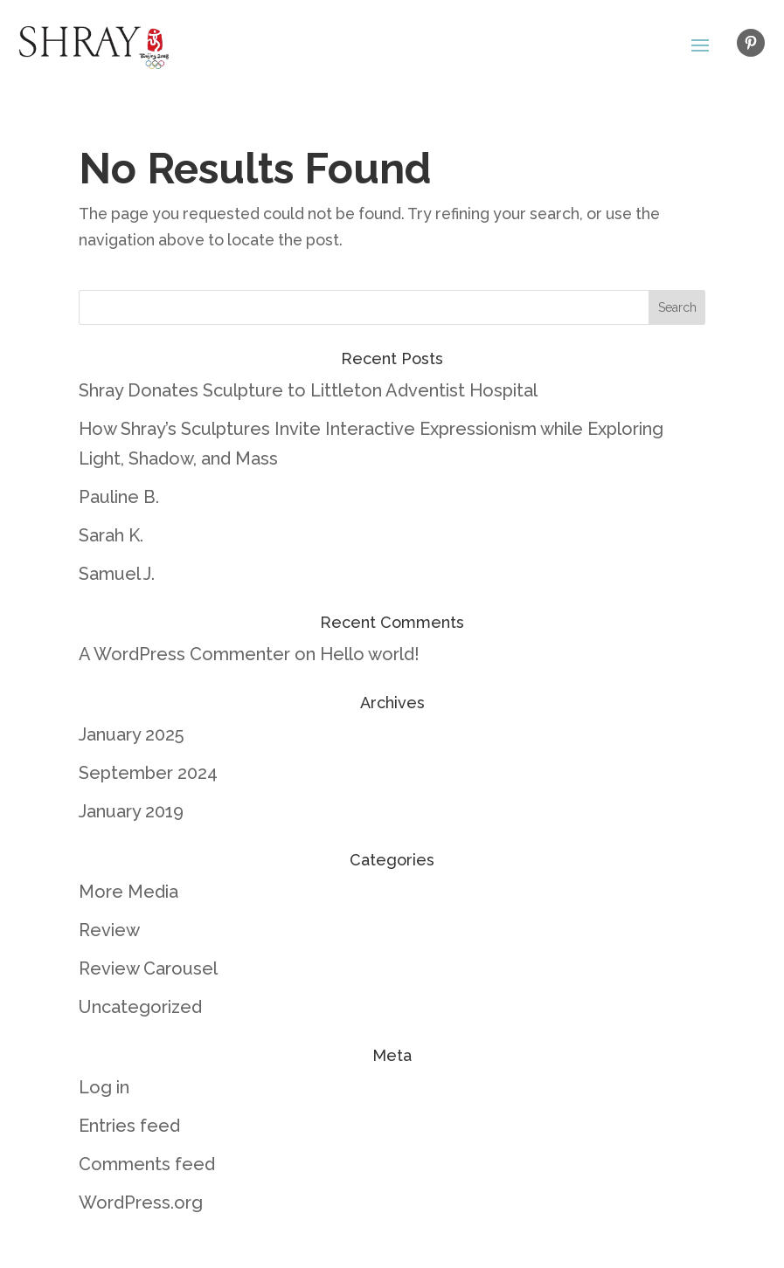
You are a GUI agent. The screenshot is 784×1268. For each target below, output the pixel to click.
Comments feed (147, 1164)
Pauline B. (119, 496)
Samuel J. (117, 573)
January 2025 (131, 734)
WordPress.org (141, 1202)
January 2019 (131, 811)
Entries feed (129, 1125)
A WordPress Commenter (184, 654)
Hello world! (370, 654)
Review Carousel (148, 968)
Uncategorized (140, 1006)
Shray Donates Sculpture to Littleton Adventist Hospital (308, 390)
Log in (104, 1087)
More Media (128, 891)
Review (109, 930)
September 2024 (148, 772)
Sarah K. (111, 535)
